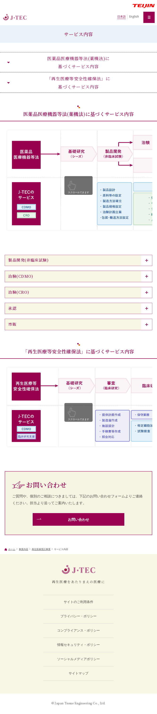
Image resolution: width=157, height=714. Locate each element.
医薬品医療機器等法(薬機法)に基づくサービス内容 (78, 62)
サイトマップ (78, 673)
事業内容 (23, 549)
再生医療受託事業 (41, 549)
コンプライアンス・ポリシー (78, 630)
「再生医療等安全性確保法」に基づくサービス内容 (78, 82)
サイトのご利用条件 (78, 602)
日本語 (121, 16)
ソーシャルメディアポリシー (78, 659)
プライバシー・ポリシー (78, 616)
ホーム (11, 549)
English (134, 16)
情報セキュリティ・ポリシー (78, 645)
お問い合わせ (78, 520)
